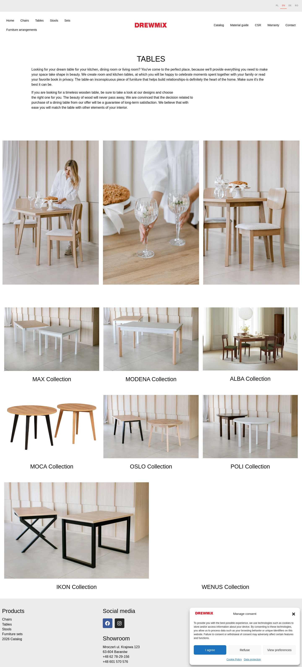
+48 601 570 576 (115, 661)
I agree (210, 650)
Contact (290, 25)
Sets (67, 20)
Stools (54, 20)
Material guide (239, 25)
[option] (277, 6)
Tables (39, 20)
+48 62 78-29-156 (116, 656)
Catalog (219, 25)
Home (10, 20)
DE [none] (289, 5)
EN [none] (283, 5)
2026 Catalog (12, 639)
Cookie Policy (234, 659)
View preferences (279, 650)
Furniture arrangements (21, 29)
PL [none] (277, 5)
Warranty (273, 25)
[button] (294, 614)
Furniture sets (12, 634)
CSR (258, 25)
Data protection (252, 659)
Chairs (24, 20)
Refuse (245, 650)
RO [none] (296, 5)
